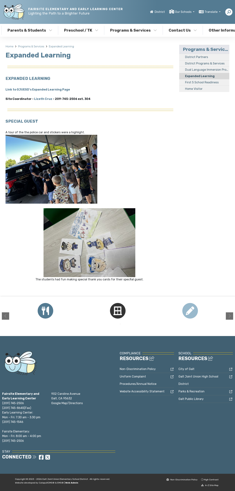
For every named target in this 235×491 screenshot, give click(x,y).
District (160, 12)
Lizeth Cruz (43, 99)
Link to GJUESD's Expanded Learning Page (38, 89)
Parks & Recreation (191, 391)
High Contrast (211, 479)
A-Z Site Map (209, 485)
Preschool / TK (81, 30)
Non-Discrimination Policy (138, 369)
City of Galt (186, 369)
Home (9, 46)
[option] (45, 311)
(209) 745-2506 (13, 403)
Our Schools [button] (183, 12)
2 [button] (120, 324)
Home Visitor (194, 89)
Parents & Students (30, 30)
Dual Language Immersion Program (207, 69)
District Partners (196, 57)
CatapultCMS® (47, 482)
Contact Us (183, 30)
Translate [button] (211, 12)
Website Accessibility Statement (142, 391)
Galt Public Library (191, 399)
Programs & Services (133, 30)
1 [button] (115, 324)
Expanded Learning (61, 46)
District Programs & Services (205, 63)
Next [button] (229, 316)
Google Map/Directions (67, 403)
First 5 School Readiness (202, 82)
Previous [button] (5, 316)
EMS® (60, 482)
